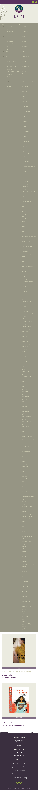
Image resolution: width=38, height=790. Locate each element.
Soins (8, 68)
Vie (22, 614)
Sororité (24, 573)
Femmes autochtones (27, 266)
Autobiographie (26, 84)
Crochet (24, 151)
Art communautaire (12, 28)
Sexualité (24, 558)
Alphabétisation (26, 56)
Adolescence (10, 38)
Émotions (24, 221)
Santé (5, 56)
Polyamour (24, 476)
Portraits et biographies (10, 43)
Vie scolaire (25, 616)
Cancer (24, 104)
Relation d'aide (25, 511)
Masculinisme (25, 389)
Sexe (23, 553)
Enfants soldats (26, 228)
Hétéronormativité (26, 296)
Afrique (24, 43)
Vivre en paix (25, 626)
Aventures (24, 91)
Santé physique (11, 59)
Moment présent (26, 428)
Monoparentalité (26, 429)
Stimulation (25, 581)
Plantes (24, 469)
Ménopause (25, 409)
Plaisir (23, 468)
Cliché (23, 116)
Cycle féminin (25, 159)
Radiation (24, 503)
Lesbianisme (25, 364)
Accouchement (26, 34)
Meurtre (24, 418)
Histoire (9, 79)
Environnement (26, 229)
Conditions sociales (27, 129)
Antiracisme (25, 68)
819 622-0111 (23, 766)
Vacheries (24, 609)
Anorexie (24, 64)
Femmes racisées (26, 268)
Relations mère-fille (27, 519)
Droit (23, 196)
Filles (23, 269)
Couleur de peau (26, 141)
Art (22, 76)
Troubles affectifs (26, 606)
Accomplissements (26, 33)
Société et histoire (9, 73)
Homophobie (25, 306)
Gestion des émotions (27, 281)
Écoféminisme (25, 204)
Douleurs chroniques (27, 193)
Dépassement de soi (27, 168)
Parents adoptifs (26, 451)
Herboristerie (25, 294)
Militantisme (25, 423)
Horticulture (25, 311)
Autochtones (25, 86)
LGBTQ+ (23, 366)
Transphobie (25, 598)
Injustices (24, 339)
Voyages (24, 628)
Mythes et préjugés (27, 436)
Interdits (24, 343)
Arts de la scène (11, 29)
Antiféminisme (25, 66)
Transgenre (25, 594)
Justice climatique (26, 361)
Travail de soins (26, 601)
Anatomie (24, 63)
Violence (24, 621)
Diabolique (24, 179)
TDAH (23, 589)
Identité (24, 324)
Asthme (24, 83)
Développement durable (28, 178)
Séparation (24, 549)
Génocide (24, 278)
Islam (23, 354)
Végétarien (24, 613)
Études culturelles (26, 241)
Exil (23, 248)
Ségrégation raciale (27, 548)
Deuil (23, 176)
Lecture (24, 363)
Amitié (23, 58)
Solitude (24, 566)
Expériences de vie (26, 249)
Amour (23, 59)
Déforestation (25, 161)
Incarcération (25, 333)
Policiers (24, 473)
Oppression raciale (26, 446)
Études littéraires (26, 243)
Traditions (24, 593)
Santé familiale (26, 543)
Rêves (23, 529)
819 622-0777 (22, 763)
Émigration (24, 219)
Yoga (23, 629)
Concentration (25, 126)
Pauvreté (24, 458)
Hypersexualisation (27, 321)
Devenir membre (19, 752)
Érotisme (24, 234)
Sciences (24, 546)
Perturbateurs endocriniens (29, 464)
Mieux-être (24, 419)
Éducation (9, 76)
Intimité (24, 351)
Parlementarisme (26, 454)
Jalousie (24, 356)
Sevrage (24, 551)
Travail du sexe (26, 603)
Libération (24, 368)
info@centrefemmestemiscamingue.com (20, 773)
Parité (23, 453)
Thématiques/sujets (24, 24)
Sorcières (24, 571)
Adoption (24, 41)
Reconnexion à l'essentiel (28, 506)
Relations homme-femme (28, 516)
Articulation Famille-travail (29, 79)
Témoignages (10, 49)
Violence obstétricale (27, 624)
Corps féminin (25, 139)
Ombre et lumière (26, 444)
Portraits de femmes (12, 48)
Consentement (25, 133)
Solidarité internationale (28, 564)
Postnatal (24, 479)
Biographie (10, 44)
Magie (23, 379)
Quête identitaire (26, 499)
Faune (23, 256)
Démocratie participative (28, 166)
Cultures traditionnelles (28, 158)
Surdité (24, 584)
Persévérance (25, 463)
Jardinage (24, 358)
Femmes (24, 263)
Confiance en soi (26, 131)
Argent (23, 74)
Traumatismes (25, 599)
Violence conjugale (27, 623)
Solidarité (24, 561)
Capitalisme (25, 108)
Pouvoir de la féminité (27, 483)
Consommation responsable (29, 134)
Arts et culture (8, 26)
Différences (25, 181)
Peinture (24, 459)
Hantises (24, 293)
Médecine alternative (27, 403)
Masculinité (25, 391)
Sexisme (24, 556)
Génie (23, 276)
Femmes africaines (27, 264)
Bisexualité (25, 101)
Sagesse (24, 539)
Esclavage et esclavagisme (29, 236)
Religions (9, 84)
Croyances (24, 154)
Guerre (23, 288)
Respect (24, 528)
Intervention (25, 346)
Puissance (24, 494)
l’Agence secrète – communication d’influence (22, 788)
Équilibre (24, 231)
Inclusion (24, 334)
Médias (24, 404)
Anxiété (24, 69)
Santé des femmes (26, 541)
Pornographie (25, 478)
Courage (24, 144)
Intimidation (25, 349)
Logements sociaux (27, 376)
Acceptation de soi (26, 28)
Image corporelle (26, 329)
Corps (23, 138)
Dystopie (24, 203)
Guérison (24, 286)
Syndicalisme (25, 586)
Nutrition (24, 443)
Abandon (24, 26)
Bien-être (24, 96)
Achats (23, 36)
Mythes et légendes (27, 434)
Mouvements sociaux (27, 433)
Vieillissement (25, 618)
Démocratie (25, 164)
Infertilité (24, 338)
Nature (23, 441)
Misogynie (24, 424)
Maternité (24, 398)
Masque (24, 394)
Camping (24, 103)
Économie (24, 208)
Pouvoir (24, 481)
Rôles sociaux (25, 533)
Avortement (25, 93)
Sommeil (24, 568)
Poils (23, 471)
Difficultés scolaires (27, 183)
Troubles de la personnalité (29, 608)
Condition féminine (26, 128)
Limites (23, 374)
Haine (23, 289)
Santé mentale (10, 58)
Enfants (24, 226)
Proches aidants (26, 489)
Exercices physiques (27, 246)
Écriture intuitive (26, 211)
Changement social (27, 109)
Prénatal (24, 486)
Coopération (25, 136)
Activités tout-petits (27, 38)
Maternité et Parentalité (28, 399)
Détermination (25, 174)
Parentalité (25, 448)
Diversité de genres (27, 188)
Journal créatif (25, 359)
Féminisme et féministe (28, 259)
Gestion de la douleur (27, 279)
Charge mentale (26, 111)
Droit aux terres (26, 199)
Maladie (24, 384)
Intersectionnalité (26, 344)
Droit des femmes (26, 201)
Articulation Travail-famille (28, 81)
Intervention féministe (27, 348)
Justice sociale (11, 83)
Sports (23, 576)
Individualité (25, 336)
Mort (23, 431)
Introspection (25, 353)
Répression (25, 523)
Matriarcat (24, 401)
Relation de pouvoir (27, 513)
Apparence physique (27, 73)
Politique (24, 474)
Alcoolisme (24, 49)
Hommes (24, 304)
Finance (24, 271)
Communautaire (26, 123)
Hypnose (24, 323)
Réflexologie (25, 508)
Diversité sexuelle (26, 189)
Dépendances (25, 169)
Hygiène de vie (25, 319)
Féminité (24, 261)
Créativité (24, 146)
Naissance (24, 438)
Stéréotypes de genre (27, 579)
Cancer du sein (26, 106)
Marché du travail (26, 388)
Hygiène (24, 318)
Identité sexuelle (26, 328)
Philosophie (25, 466)
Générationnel (25, 274)
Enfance (9, 39)
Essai (11, 81)
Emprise (24, 223)
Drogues (24, 194)
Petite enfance (11, 41)
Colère (23, 119)
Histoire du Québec (27, 303)
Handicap (24, 291)
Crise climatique (26, 149)
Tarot (23, 588)
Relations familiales (27, 514)
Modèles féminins (26, 426)
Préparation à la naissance (29, 488)
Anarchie (24, 61)
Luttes (23, 378)
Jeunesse (6, 36)
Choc (23, 113)
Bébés (23, 94)
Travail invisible (26, 604)
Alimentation (25, 53)
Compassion (25, 124)
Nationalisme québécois (28, 439)
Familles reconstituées (28, 254)
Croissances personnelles (28, 153)
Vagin (23, 611)
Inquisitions (25, 341)
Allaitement (25, 54)
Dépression (25, 171)
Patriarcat (24, 456)
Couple (23, 143)
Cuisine (24, 156)
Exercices (24, 244)
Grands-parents (26, 283)
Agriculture (25, 46)
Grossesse (24, 284)
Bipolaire (24, 99)
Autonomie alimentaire (27, 89)
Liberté (23, 369)
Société (9, 86)
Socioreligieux (25, 559)
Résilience (24, 524)
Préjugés (24, 484)
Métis (23, 414)
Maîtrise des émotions (27, 383)
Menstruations (25, 411)
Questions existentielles (28, 496)
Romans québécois (12, 54)
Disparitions (25, 186)
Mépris (23, 413)
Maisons (24, 381)
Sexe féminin (25, 554)
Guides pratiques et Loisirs (11, 34)
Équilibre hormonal (26, 233)
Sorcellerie (24, 569)
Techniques (25, 591)
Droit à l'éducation (26, 198)
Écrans (23, 209)
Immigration (25, 331)
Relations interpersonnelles (29, 518)
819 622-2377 (23, 770)
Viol (23, 619)
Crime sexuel (25, 148)
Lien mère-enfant (26, 373)
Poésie (8, 33)
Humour (24, 316)
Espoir (23, 238)
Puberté (24, 493)
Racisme (24, 501)
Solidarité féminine (26, 563)
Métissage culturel (26, 416)
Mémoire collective (27, 408)
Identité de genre (26, 326)
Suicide (24, 583)
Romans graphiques (12, 53)
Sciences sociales (11, 66)
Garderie (24, 273)
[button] (2, 2)
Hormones (24, 309)
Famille (23, 253)
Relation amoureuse (27, 509)
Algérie (23, 51)
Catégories (5, 24)
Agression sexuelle (26, 44)
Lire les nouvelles (19, 755)
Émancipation (25, 218)
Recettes (24, 504)
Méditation (24, 406)
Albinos (24, 48)
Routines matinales (27, 534)
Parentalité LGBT (26, 449)
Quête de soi (25, 498)
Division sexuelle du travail (29, 191)
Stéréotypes (25, 578)
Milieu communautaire (27, 421)
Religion (24, 521)
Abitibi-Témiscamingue (13, 74)
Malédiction (25, 386)
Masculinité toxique (27, 393)
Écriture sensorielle (27, 213)
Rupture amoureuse (27, 536)
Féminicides (25, 258)
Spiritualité (10, 88)
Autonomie (24, 88)
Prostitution (25, 491)
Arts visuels (10, 31)
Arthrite (24, 78)
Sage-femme (25, 538)
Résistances (25, 526)
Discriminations (26, 184)
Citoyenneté (25, 114)
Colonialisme (25, 121)
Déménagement (26, 163)
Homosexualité (25, 308)
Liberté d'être (25, 371)
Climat (23, 118)
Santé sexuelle (11, 64)
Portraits (9, 46)
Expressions (25, 251)
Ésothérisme (10, 78)
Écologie (24, 206)
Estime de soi (25, 239)
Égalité (23, 216)
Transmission (25, 596)
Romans (6, 51)
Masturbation (25, 396)
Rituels (23, 531)
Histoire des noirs (26, 301)
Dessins (24, 173)
